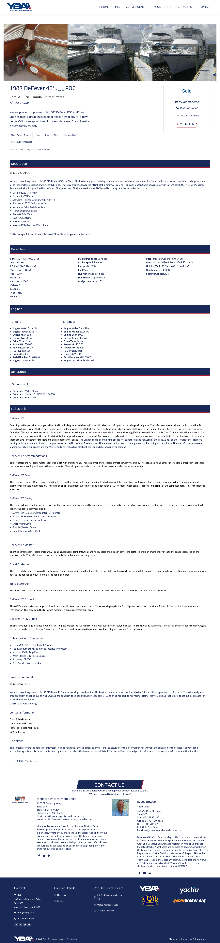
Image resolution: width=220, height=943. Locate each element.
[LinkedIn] (49, 855)
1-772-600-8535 (54, 812)
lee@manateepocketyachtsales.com (163, 830)
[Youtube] (44, 855)
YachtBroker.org (199, 939)
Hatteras (61, 895)
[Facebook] (39, 855)
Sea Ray (61, 901)
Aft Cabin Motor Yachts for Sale (110, 897)
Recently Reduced (105, 910)
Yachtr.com (31, 761)
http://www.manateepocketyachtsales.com (69, 819)
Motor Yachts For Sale (107, 905)
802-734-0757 (153, 823)
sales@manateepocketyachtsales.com (63, 816)
